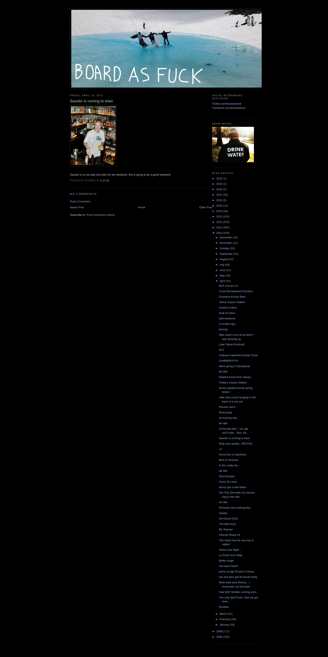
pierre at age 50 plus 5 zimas (236, 571)
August (224, 259)
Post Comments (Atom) (101, 214)
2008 (219, 636)
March (224, 613)
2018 (219, 189)
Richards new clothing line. (235, 507)
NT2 (221, 349)
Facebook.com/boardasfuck (229, 107)
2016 (219, 200)
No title (223, 371)
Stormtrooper (227, 476)
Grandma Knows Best (232, 296)
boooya (223, 329)
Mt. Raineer (226, 529)
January (225, 624)
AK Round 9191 (228, 518)
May (223, 275)
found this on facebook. (233, 454)
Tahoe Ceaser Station (232, 302)
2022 (219, 178)
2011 (219, 227)
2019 (219, 183)
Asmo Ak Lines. (228, 481)
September (227, 253)
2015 (219, 205)
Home (141, 207)
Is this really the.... (230, 465)
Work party (225, 412)
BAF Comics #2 (228, 285)
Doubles (224, 606)
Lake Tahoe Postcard (231, 344)
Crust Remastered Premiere (236, 291)
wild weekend (227, 318)
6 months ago (227, 323)
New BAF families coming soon (237, 592)
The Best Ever (227, 524)
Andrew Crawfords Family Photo (238, 355)
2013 (219, 216)
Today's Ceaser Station (233, 382)
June (223, 270)
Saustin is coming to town (234, 438)
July (222, 264)
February (225, 619)
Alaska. (223, 513)
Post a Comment (80, 201)
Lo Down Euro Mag (230, 555)
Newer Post (77, 207)
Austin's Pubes (228, 307)
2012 (219, 222)
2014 (219, 211)
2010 (219, 232)
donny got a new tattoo (232, 487)
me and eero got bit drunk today (238, 577)
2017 (219, 194)
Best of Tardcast (228, 460)
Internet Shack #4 (229, 534)
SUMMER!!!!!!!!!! (228, 360)
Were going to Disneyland (234, 366)
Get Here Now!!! (228, 566)
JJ (220, 449)
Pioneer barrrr (227, 407)
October (225, 248)
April (223, 281)
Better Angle (226, 560)
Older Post (205, 207)
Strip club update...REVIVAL (236, 443)
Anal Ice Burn (227, 313)
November (226, 242)
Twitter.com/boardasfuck (226, 103)
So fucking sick (228, 417)
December (226, 237)
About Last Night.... (230, 549)
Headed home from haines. (235, 377)
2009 (219, 631)
